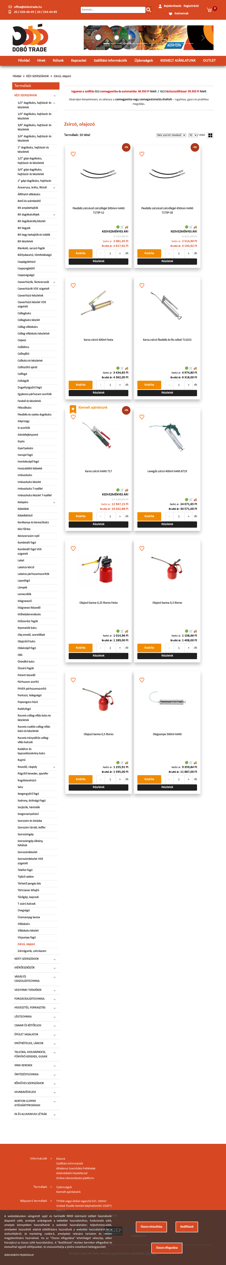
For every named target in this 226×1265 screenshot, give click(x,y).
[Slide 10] (164, 43)
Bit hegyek (24, 228)
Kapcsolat (78, 61)
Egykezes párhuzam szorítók (35, 394)
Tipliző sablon (26, 876)
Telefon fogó (25, 870)
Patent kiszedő (26, 675)
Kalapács (23, 502)
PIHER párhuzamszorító (32, 689)
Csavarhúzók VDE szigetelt (33, 288)
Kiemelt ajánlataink (68, 1192)
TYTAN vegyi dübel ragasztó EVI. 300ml (81, 1201)
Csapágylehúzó (26, 262)
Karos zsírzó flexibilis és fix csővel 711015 (167, 340)
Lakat (21, 560)
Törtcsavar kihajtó (28, 890)
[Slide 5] (132, 43)
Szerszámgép (25, 834)
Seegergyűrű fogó (28, 794)
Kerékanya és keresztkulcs (33, 522)
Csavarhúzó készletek (30, 295)
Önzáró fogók (26, 668)
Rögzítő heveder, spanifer (33, 773)
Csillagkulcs (24, 313)
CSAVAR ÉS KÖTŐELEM (27, 1025)
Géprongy (23, 421)
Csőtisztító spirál (27, 367)
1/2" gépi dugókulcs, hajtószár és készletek (31, 160)
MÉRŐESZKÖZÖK (24, 967)
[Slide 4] (125, 43)
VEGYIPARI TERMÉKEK (27, 990)
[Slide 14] (190, 43)
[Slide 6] (138, 43)
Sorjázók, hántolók (29, 807)
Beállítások (186, 1226)
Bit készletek (25, 241)
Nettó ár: (108, 241)
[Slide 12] (177, 43)
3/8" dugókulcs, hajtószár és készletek (34, 127)
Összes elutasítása (151, 1226)
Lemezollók (24, 594)
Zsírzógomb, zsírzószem (32, 951)
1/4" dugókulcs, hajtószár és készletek (34, 116)
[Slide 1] (106, 43)
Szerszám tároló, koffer (32, 827)
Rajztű (21, 760)
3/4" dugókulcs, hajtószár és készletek (34, 138)
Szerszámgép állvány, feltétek (30, 843)
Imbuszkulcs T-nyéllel (30, 488)
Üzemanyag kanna (29, 917)
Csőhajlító (23, 354)
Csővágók (23, 381)
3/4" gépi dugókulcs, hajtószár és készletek (31, 172)
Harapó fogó (25, 455)
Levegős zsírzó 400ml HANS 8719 (167, 471)
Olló (20, 655)
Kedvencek (181, 13)
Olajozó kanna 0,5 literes (98, 734)
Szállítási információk (110, 61)
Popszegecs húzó (28, 702)
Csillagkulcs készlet (29, 320)
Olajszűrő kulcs (26, 641)
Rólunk (58, 61)
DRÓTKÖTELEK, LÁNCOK (28, 1043)
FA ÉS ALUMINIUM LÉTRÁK (30, 1114)
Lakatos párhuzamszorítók (33, 574)
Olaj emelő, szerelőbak (31, 635)
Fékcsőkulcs (24, 407)
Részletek (98, 261)
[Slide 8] (151, 43)
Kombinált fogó (27, 542)
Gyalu (21, 441)
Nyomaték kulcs (27, 628)
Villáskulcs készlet (28, 930)
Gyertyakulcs (25, 448)
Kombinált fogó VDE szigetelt (30, 551)
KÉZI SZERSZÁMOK (37, 76)
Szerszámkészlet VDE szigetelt (30, 861)
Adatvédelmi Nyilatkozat (72, 1173)
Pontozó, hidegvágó (29, 695)
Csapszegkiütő (26, 268)
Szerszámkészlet (27, 852)
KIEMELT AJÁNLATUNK (178, 61)
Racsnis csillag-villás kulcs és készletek (34, 717)
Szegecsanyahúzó (28, 814)
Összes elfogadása (167, 1248)
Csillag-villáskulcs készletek (33, 333)
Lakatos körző (26, 567)
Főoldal (24, 61)
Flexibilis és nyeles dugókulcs (34, 414)
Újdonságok (143, 61)
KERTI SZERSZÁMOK (26, 959)
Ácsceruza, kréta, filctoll (32, 187)
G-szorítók (24, 428)
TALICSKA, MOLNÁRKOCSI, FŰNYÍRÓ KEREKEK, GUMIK (30, 1054)
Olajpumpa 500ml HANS (167, 734)
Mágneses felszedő (29, 608)
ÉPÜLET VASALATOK (26, 1034)
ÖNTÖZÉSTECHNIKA (26, 1074)
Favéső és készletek (29, 401)
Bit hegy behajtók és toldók (34, 235)
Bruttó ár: (107, 246)
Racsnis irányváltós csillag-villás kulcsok (33, 740)
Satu (20, 787)
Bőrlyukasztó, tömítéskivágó (35, 255)
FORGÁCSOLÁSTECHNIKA (29, 999)
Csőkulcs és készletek (30, 360)
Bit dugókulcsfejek (28, 214)
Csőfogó (22, 374)
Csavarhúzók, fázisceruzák (33, 282)
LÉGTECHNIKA (23, 1016)
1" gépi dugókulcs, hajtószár (34, 181)
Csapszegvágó (26, 275)
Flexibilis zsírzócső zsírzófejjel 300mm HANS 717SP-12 (98, 210)
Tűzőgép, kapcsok (28, 897)
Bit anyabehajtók (28, 208)
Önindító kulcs (26, 661)
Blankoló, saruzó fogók (31, 248)
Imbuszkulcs (25, 475)
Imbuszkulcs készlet (29, 482)
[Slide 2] (112, 43)
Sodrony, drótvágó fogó (32, 800)
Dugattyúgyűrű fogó (30, 387)
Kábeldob (23, 509)
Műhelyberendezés (29, 614)
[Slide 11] (171, 43)
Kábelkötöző (25, 515)
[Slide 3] (119, 43)
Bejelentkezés (172, 6)
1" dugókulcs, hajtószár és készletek (33, 149)
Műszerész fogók (28, 621)
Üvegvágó (24, 910)
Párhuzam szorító (28, 682)
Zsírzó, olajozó (62, 76)
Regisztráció (191, 6)
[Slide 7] (145, 43)
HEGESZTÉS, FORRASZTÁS (29, 1007)
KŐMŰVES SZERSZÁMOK (29, 1083)
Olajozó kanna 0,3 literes (167, 603)
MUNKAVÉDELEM (25, 1092)
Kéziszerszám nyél (28, 536)
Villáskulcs (24, 924)
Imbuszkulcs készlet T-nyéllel (35, 495)
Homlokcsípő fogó (28, 461)
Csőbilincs (23, 347)
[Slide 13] (184, 43)
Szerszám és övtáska (30, 821)
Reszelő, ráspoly (27, 767)
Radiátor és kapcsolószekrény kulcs (31, 751)
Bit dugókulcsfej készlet (32, 221)
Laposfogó (24, 580)
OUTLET (209, 61)
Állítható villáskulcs (29, 194)
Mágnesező (25, 601)
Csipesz (22, 340)
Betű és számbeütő (29, 201)
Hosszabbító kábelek (30, 468)
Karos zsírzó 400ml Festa (98, 340)
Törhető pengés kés (29, 883)
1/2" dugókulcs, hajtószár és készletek (34, 105)
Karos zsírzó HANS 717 (98, 471)
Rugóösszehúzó (27, 780)
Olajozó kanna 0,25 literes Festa (98, 603)
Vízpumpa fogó (27, 937)
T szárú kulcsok (26, 904)
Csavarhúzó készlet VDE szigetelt (32, 304)
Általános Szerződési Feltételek (76, 1168)
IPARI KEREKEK (23, 1065)
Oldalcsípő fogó (27, 648)
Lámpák (22, 587)
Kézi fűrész (24, 529)
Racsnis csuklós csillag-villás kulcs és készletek (34, 729)
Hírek (41, 61)
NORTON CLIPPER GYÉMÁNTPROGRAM (27, 1103)
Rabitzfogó (24, 709)
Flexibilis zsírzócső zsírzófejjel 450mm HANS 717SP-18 (167, 210)
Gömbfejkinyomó (28, 435)
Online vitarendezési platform (75, 1178)
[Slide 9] (158, 43)
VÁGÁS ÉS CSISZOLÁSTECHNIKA (26, 978)
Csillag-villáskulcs (28, 327)
